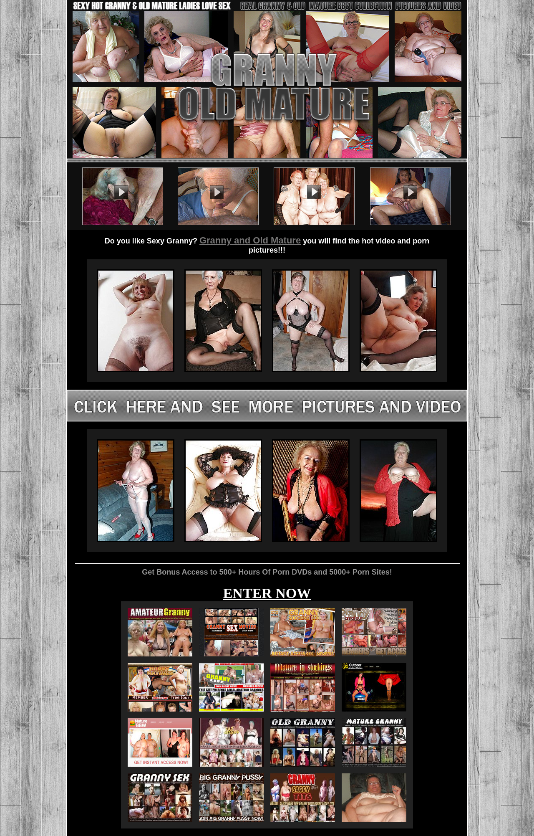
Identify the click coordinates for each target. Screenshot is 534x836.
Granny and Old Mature (250, 240)
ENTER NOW (267, 593)
